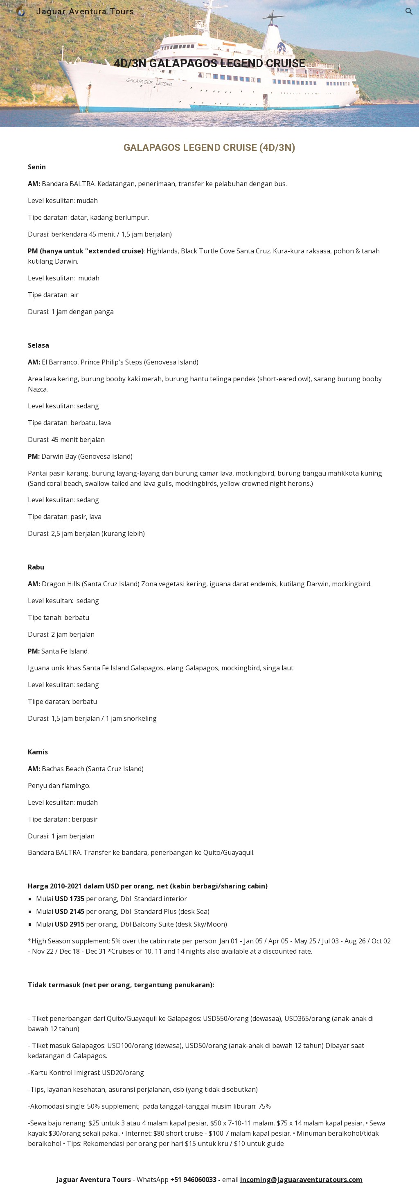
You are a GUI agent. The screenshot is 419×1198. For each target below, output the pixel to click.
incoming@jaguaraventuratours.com (301, 1179)
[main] (210, 63)
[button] (409, 11)
